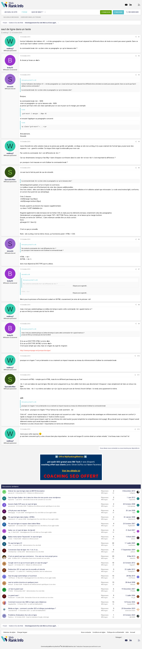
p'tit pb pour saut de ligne (17, 511)
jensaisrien (11, 506)
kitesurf (10, 584)
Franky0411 (11, 571)
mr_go (133, 597)
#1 (139, 37)
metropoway (131, 506)
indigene (132, 493)
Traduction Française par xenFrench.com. (88, 646)
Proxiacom (11, 597)
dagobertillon (12, 604)
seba (9, 545)
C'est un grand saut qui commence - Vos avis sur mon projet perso (32, 556)
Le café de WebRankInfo (35, 604)
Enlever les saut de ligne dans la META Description (26, 491)
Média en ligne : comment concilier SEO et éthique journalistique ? (32, 608)
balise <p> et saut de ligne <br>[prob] (21, 530)
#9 (139, 323)
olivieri (133, 539)
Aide (127, 632)
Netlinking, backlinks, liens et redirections (39, 571)
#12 (138, 429)
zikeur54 (132, 558)
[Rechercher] (132, 12)
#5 (139, 168)
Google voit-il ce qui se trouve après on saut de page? (28, 563)
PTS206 (10, 591)
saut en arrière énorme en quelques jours (23, 582)
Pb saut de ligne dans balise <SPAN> (21, 517)
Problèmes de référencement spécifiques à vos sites (43, 506)
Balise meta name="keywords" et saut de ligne (25, 537)
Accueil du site (11, 12)
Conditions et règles (99, 632)
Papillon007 (11, 526)
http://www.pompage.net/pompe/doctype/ (35, 350)
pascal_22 (11, 493)
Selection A (11, 519)
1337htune (11, 578)
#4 (139, 141)
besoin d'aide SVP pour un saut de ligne (22, 504)
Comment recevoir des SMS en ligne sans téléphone (27, 602)
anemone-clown (130, 610)
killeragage (11, 512)
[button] (45, 12)
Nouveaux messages (11, 17)
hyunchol (11, 499)
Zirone (10, 539)
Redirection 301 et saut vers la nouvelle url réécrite (26, 569)
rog (9, 532)
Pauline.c (11, 617)
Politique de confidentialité (115, 632)
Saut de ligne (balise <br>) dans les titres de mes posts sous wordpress (34, 498)
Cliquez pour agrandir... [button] (80, 286)
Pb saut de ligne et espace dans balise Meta (24, 524)
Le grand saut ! (13, 595)
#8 (139, 305)
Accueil (132, 632)
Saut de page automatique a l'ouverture (22, 576)
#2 (139, 56)
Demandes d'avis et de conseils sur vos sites (37, 499)
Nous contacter (86, 632)
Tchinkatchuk (12, 552)
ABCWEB (132, 617)
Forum (24, 12)
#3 (139, 75)
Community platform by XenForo (58, 646)
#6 (139, 239)
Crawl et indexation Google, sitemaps (37, 617)
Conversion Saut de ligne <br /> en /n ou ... (23, 550)
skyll (133, 512)
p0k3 (9, 558)
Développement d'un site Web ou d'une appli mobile (40, 512)
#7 (139, 269)
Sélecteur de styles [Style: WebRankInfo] (9, 632)
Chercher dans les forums (31, 17)
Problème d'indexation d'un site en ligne (22, 615)
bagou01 (11, 565)
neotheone (131, 545)
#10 (138, 356)
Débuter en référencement (35, 493)
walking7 (6, 32)
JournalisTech (12, 610)
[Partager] (135, 37)
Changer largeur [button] (22, 632)
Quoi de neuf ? (37, 12)
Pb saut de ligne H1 (15, 543)
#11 (138, 375)
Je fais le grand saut (15, 589)
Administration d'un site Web (32, 545)
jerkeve (133, 552)
